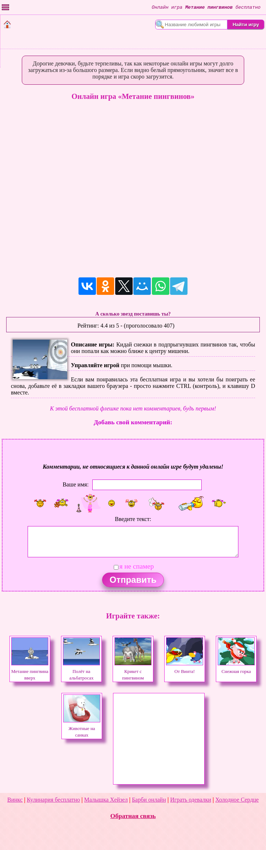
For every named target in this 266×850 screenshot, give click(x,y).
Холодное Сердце (237, 800)
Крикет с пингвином (133, 671)
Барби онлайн (149, 800)
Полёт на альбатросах (81, 671)
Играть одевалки (190, 800)
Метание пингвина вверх (29, 671)
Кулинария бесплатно (53, 800)
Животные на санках (81, 728)
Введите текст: (133, 519)
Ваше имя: (76, 484)
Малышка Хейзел (106, 800)
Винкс (15, 800)
